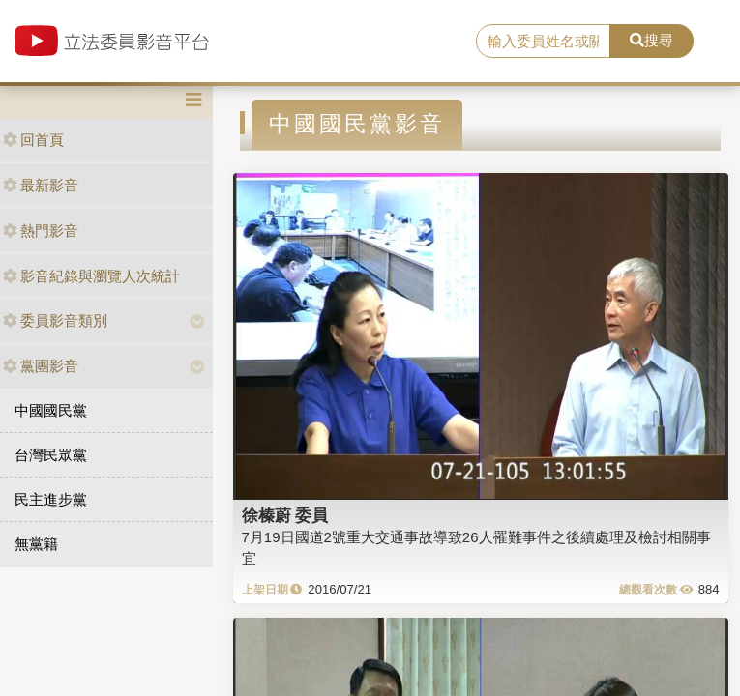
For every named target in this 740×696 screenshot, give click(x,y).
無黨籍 (36, 544)
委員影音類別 (55, 320)
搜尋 (651, 40)
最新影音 (40, 185)
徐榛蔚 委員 (285, 515)
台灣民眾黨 (51, 455)
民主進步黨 (51, 499)
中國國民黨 (51, 410)
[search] (543, 41)
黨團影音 (40, 366)
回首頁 (33, 139)
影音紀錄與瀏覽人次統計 (91, 276)
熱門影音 (40, 230)
